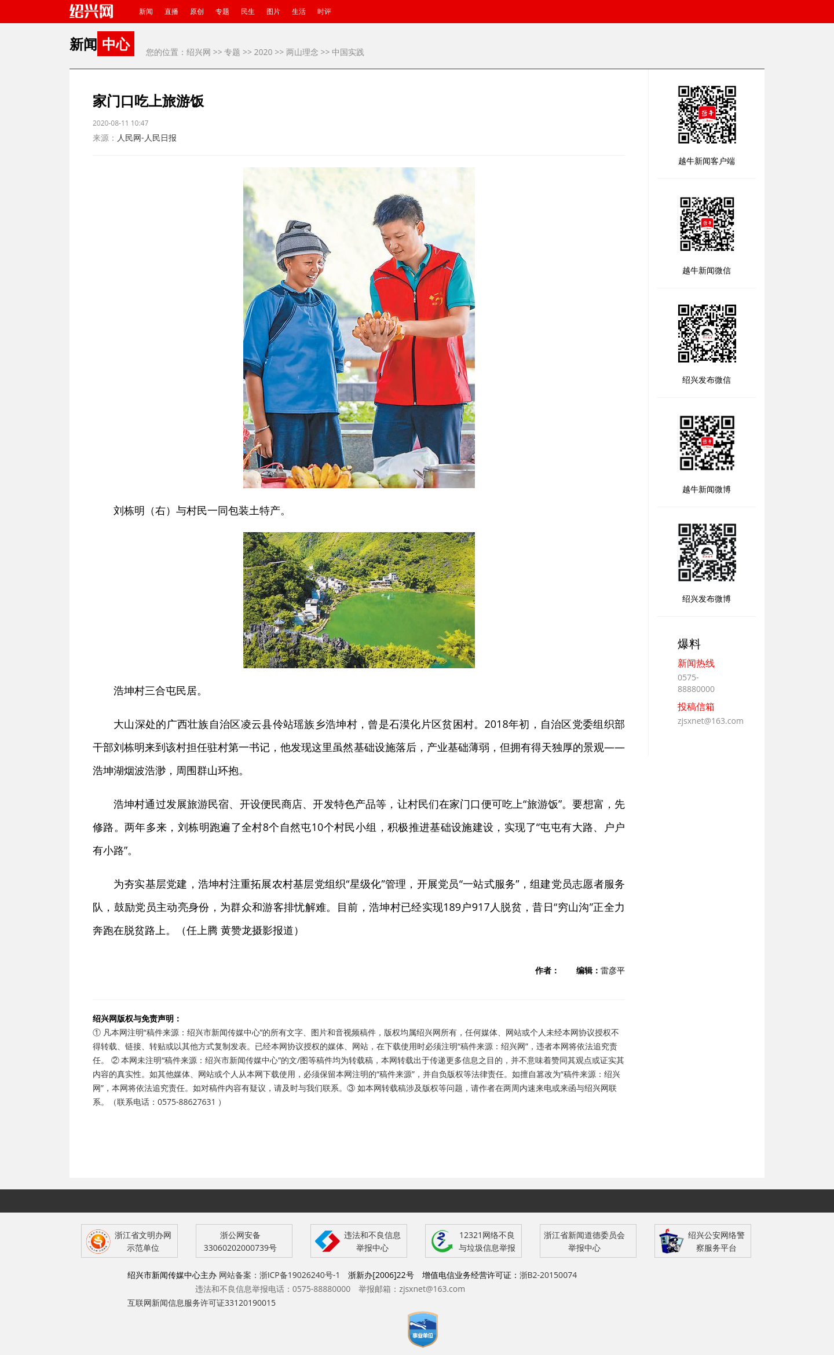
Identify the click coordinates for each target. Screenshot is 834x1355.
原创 (197, 11)
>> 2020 (258, 51)
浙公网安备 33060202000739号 (240, 1241)
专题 (222, 11)
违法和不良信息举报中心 (372, 1241)
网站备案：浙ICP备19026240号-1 (280, 1274)
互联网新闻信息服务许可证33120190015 (201, 1302)
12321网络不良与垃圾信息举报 (487, 1241)
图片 (273, 11)
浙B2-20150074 (548, 1274)
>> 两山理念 (297, 51)
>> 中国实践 (343, 51)
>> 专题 (227, 51)
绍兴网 (198, 51)
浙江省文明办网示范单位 (143, 1241)
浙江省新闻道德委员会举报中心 (584, 1241)
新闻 (146, 11)
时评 (324, 11)
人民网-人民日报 (147, 137)
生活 (299, 11)
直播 (171, 11)
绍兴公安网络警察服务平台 (716, 1241)
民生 (248, 11)
